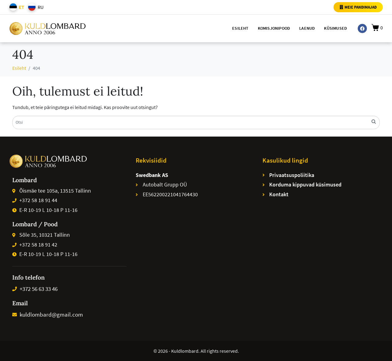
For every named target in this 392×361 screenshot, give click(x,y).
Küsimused (335, 28)
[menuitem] (15, 7)
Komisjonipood (274, 28)
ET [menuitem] (21, 7)
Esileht (240, 28)
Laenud (307, 28)
